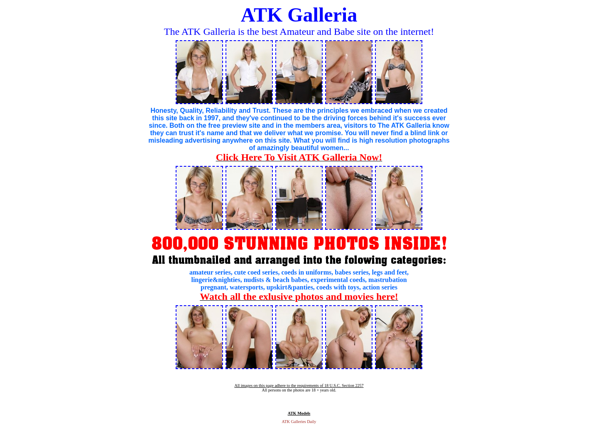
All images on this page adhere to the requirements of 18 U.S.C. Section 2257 (298, 385)
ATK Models (299, 413)
